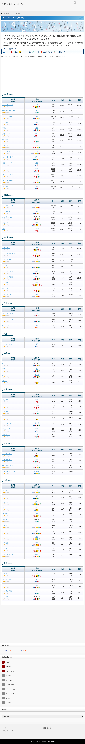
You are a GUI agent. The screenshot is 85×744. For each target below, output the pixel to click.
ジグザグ (5, 490)
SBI (8, 52)
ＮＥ (3, 229)
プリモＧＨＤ (7, 423)
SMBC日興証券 (10, 684)
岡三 (36, 508)
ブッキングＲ (7, 579)
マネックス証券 (10, 671)
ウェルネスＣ (7, 429)
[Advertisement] (42, 75)
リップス (5, 400)
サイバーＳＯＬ (7, 259)
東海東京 (36, 471)
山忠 (3, 363)
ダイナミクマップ (8, 514)
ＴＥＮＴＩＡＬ (7, 573)
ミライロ (5, 531)
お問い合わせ (47, 728)
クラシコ (5, 223)
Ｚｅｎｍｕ (6, 508)
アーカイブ (5, 714)
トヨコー (5, 496)
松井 (37, 52)
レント (4, 406)
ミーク (4, 537)
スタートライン (7, 134)
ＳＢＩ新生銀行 (7, 157)
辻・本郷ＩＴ (7, 140)
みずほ (37, 134)
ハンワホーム (7, 217)
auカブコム (48, 52)
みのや (4, 375)
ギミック (5, 145)
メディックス (7, 549)
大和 (36, 122)
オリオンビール (7, 319)
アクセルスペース (8, 344)
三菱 (36, 104)
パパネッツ (6, 519)
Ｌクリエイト (7, 460)
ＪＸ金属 (5, 543)
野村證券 (8, 698)
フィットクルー (7, 175)
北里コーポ (6, 417)
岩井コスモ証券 (10, 693)
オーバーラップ (7, 294)
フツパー (5, 128)
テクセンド (6, 248)
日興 (36, 116)
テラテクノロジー (8, 110)
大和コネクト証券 (10, 689)
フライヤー (6, 585)
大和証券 (8, 702)
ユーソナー (6, 265)
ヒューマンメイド (8, 205)
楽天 (16, 52)
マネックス (27, 52)
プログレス (6, 502)
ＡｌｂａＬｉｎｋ (8, 169)
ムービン (5, 283)
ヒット (4, 381)
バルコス (5, 597)
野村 (36, 145)
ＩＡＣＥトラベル (8, 471)
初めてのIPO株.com (41, 741)
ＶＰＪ (4, 525)
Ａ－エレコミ (7, 454)
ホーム (4, 728)
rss (75, 2)
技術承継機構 (7, 591)
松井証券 (8, 675)
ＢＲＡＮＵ (6, 186)
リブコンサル (7, 116)
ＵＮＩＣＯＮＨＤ (8, 313)
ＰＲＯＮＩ (6, 122)
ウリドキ (5, 289)
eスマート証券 (10, 680)
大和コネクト (62, 52)
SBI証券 (8, 662)
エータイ (5, 411)
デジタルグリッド (8, 465)
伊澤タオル (6, 435)
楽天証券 (8, 666)
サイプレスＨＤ (7, 271)
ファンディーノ (7, 180)
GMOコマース (7, 325)
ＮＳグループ (7, 163)
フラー (4, 369)
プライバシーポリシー (8, 731)
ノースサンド (7, 211)
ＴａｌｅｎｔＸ (7, 554)
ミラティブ (6, 151)
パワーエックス (7, 105)
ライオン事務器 (7, 277)
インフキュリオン (8, 254)
